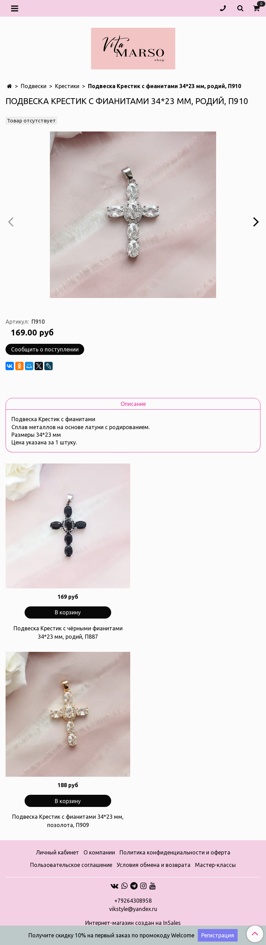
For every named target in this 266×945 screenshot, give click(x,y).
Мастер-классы (215, 865)
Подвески (33, 86)
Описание (133, 404)
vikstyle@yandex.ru (133, 909)
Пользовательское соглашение (71, 865)
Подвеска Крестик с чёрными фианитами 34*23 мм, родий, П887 (68, 632)
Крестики (67, 86)
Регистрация (217, 935)
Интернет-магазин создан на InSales (133, 923)
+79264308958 (133, 900)
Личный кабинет (57, 852)
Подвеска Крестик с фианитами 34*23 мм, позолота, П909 (68, 821)
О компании (99, 852)
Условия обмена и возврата (153, 865)
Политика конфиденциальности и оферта (174, 852)
